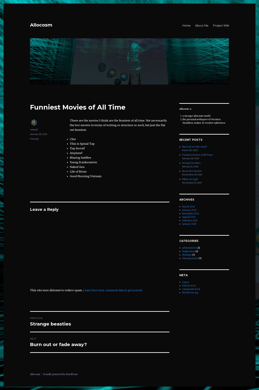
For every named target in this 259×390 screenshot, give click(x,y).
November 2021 (190, 213)
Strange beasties (191, 163)
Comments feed (191, 289)
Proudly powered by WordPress (60, 374)
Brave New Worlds (192, 171)
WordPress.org (190, 292)
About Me (201, 25)
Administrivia (189, 247)
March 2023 (188, 206)
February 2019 (189, 220)
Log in (185, 282)
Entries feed (189, 285)
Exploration (188, 251)
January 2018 (189, 224)
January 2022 (189, 210)
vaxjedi (34, 129)
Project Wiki (221, 25)
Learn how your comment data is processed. (113, 290)
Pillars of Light (190, 179)
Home (186, 25)
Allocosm (41, 25)
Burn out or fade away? (194, 146)
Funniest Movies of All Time (197, 154)
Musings (34, 138)
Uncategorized (190, 258)
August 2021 (188, 217)
